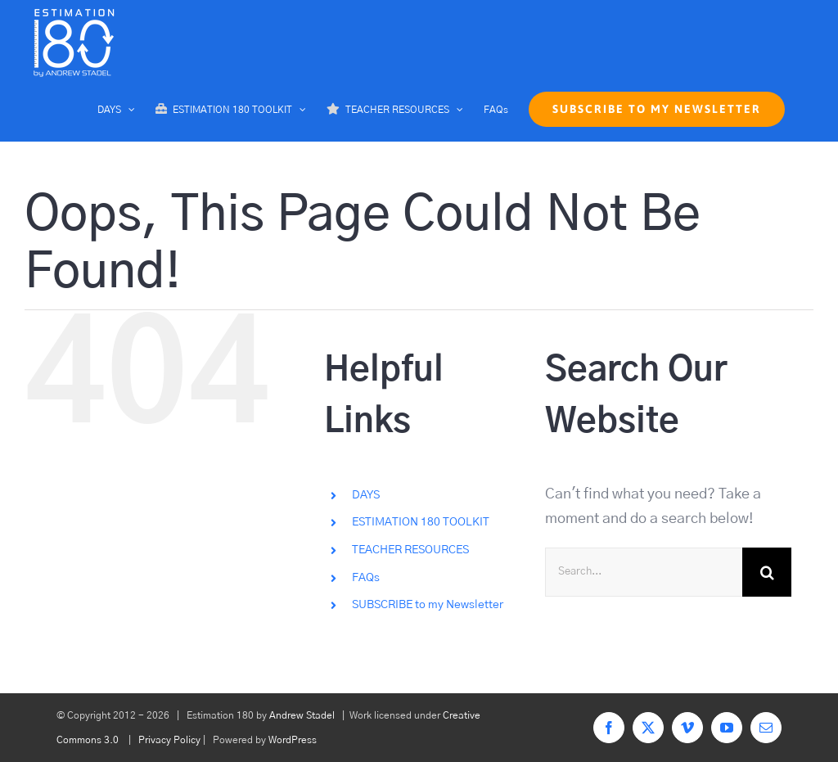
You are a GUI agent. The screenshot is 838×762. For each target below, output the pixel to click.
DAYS (366, 495)
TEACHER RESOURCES (410, 550)
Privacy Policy (169, 740)
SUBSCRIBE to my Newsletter (427, 605)
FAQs (366, 578)
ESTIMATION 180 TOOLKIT (420, 522)
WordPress (292, 740)
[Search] (766, 572)
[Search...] (643, 572)
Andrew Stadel (302, 715)
